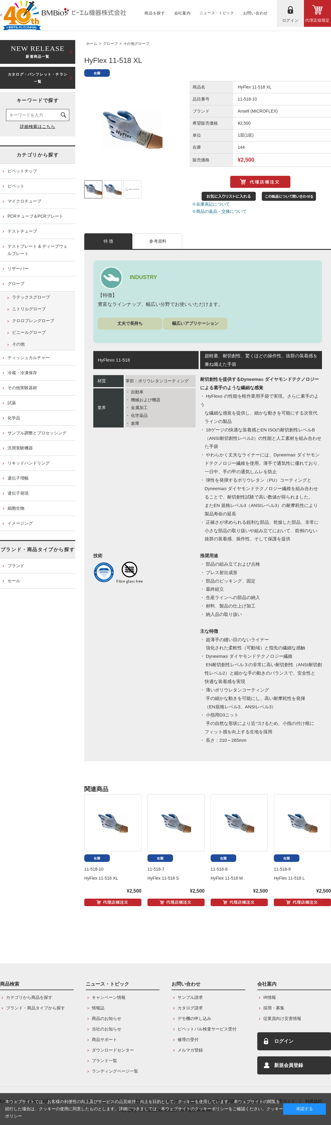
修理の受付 (188, 1039)
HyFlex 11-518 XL (101, 878)
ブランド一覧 (104, 1060)
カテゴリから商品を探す (29, 997)
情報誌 (98, 1007)
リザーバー (18, 268)
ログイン (283, 1041)
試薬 (12, 402)
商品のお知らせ (106, 1018)
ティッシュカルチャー (29, 357)
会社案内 (267, 984)
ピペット (16, 186)
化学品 (14, 417)
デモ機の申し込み (194, 1018)
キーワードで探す (38, 100)
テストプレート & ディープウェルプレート (37, 250)
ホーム (91, 44)
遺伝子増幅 (18, 478)
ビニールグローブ (29, 332)
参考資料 (157, 241)
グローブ (110, 44)
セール (14, 580)
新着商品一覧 (38, 51)
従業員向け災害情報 (282, 1018)
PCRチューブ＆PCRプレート (35, 216)
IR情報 (269, 997)
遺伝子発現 (18, 493)
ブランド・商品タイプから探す (38, 549)
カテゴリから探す (38, 154)
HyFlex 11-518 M (227, 878)
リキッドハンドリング (29, 463)
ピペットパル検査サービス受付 (207, 1029)
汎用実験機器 (20, 448)
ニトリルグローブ (29, 308)
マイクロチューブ (24, 201)
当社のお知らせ (106, 1029)
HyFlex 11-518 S (163, 878)
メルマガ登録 (190, 1050)
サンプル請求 (190, 997)
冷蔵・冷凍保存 (22, 372)
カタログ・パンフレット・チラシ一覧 (37, 78)
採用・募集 (273, 1007)
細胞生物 (16, 508)
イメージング (20, 523)
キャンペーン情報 (108, 997)
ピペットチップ (22, 171)
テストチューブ (22, 231)
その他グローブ (136, 44)
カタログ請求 (190, 1007)
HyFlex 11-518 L (289, 878)
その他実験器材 (22, 387)
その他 (18, 344)
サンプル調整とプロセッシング (37, 432)
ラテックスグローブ (31, 297)
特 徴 (108, 241)
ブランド (16, 565)
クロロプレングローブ (33, 320)
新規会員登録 (288, 1065)
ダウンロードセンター (113, 1050)
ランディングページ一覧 (115, 1071)
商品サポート (104, 1039)
